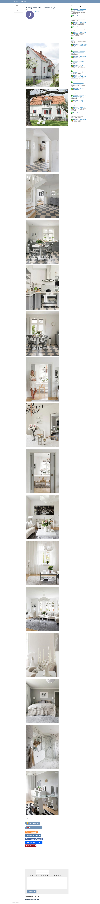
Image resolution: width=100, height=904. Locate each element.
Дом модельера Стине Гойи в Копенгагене (79, 10)
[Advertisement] (78, 144)
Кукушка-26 (75, 9)
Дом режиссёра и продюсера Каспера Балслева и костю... (78, 96)
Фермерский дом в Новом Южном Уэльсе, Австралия (79, 83)
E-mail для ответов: (31, 873)
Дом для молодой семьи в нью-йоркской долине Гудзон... (78, 76)
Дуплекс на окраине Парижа (78, 27)
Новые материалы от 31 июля (33, 5)
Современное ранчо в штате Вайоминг (79, 52)
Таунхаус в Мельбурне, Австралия (78, 113)
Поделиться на (34, 842)
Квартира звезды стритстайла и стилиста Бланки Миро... (79, 39)
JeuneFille (37, 11)
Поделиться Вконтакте (33, 835)
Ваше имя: (29, 871)
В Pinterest (32, 846)
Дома (27, 9)
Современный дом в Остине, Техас (79, 108)
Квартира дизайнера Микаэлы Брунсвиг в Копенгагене (79, 101)
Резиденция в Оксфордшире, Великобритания (78, 89)
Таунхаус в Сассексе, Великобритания (79, 16)
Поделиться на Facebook (34, 839)
